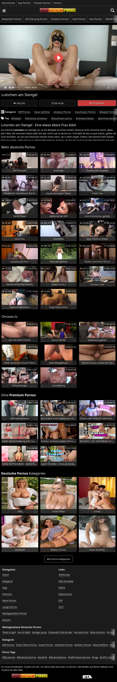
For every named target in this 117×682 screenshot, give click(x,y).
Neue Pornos (9, 600)
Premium (7, 593)
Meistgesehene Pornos (14, 613)
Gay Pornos (24, 2)
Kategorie (7, 581)
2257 (61, 606)
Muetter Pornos (82, 644)
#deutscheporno (58, 657)
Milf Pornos (24, 111)
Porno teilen (96, 103)
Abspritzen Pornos (11, 18)
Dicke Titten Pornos (26, 644)
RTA (60, 600)
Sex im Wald (23, 632)
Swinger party (39, 632)
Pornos (57, 2)
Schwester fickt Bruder (60, 632)
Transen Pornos (42, 2)
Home (5, 574)
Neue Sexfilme (42, 111)
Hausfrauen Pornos (85, 111)
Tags (4, 587)
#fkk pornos (8, 657)
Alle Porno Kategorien (58, 558)
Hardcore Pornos (64, 644)
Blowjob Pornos (107, 111)
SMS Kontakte (65, 581)
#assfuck (42, 657)
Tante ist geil (9, 632)
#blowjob (16, 118)
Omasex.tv (10, 316)
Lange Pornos (9, 606)
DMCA (61, 587)
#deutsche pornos (26, 657)
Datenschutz (65, 593)
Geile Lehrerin (97, 632)
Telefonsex (64, 574)
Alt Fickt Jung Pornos (36, 18)
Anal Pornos (79, 18)
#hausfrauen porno (61, 118)
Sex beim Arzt (81, 632)
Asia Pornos (95, 18)
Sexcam (6, 619)
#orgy (95, 657)
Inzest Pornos (45, 644)
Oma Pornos (8, 2)
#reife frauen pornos (79, 657)
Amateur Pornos (60, 18)
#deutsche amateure (36, 118)
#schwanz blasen (85, 118)
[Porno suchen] (4, 10)
